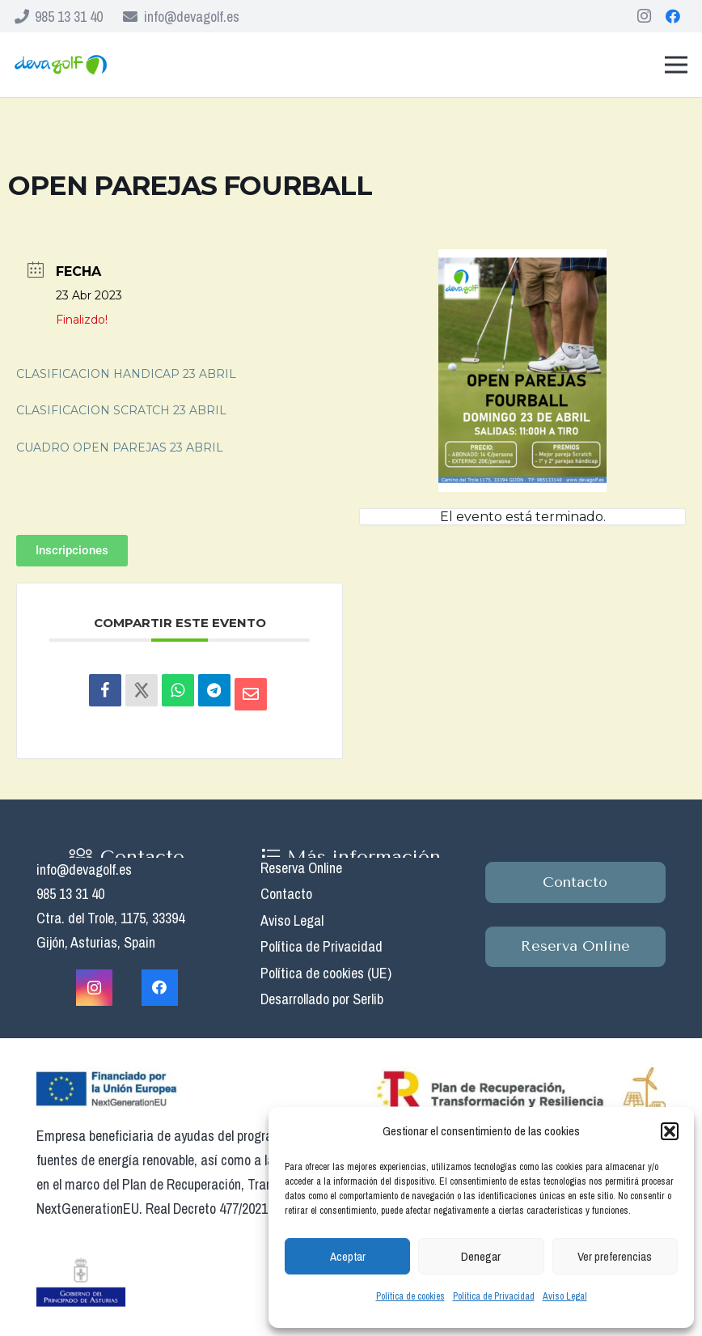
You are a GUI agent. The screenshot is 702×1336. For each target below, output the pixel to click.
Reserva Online (301, 868)
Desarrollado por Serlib (321, 999)
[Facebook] (672, 16)
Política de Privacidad (494, 1296)
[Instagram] (643, 16)
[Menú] (676, 65)
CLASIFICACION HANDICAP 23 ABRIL (126, 374)
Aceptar (348, 1256)
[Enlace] (61, 65)
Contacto (286, 894)
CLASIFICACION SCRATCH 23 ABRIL (121, 410)
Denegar (481, 1256)
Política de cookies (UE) (325, 973)
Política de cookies (410, 1296)
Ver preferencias (614, 1256)
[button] (670, 1131)
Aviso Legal (565, 1296)
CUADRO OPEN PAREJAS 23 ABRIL (119, 447)
